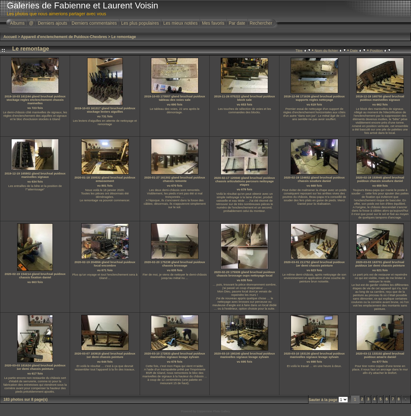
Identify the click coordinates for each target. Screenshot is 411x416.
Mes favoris (213, 23)
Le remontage (123, 37)
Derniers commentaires (94, 23)
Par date (237, 23)
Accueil (10, 37)
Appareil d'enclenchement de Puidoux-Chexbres (64, 37)
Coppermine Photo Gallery (213, 411)
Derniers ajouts (52, 23)
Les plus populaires (140, 23)
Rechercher (261, 23)
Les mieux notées (180, 23)
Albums (17, 23)
